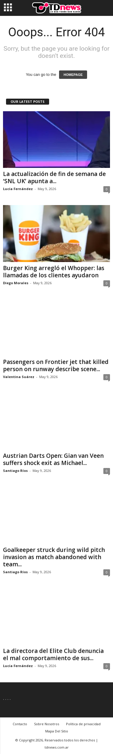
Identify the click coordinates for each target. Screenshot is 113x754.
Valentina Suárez (18, 376)
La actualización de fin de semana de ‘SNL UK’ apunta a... (54, 177)
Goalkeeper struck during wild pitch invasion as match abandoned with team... (54, 557)
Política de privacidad (83, 724)
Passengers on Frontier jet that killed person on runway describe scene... (55, 365)
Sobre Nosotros (46, 724)
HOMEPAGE (73, 74)
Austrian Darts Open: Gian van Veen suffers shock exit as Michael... (53, 459)
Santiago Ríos (15, 470)
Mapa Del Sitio (56, 731)
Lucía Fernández (18, 188)
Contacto (20, 724)
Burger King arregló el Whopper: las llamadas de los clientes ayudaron (53, 271)
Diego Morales (15, 283)
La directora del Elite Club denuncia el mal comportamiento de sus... (53, 654)
